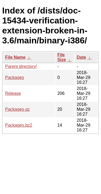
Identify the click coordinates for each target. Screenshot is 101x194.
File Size (61, 57)
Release (13, 93)
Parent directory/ (21, 66)
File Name (15, 57)
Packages (14, 77)
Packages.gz (17, 109)
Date (81, 57)
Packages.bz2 (18, 125)
